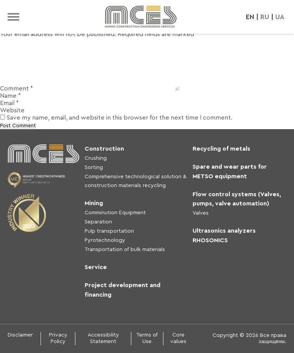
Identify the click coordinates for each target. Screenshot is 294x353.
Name (10, 96)
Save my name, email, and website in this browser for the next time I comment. (119, 118)
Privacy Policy (58, 338)
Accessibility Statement (103, 338)
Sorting (94, 167)
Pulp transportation (109, 231)
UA (279, 16)
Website (12, 110)
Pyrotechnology (105, 240)
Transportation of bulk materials (125, 249)
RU (264, 16)
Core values (178, 338)
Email (9, 103)
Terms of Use (147, 338)
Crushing (96, 158)
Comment (16, 88)
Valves (201, 213)
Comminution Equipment (115, 212)
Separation (98, 222)
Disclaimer (20, 335)
